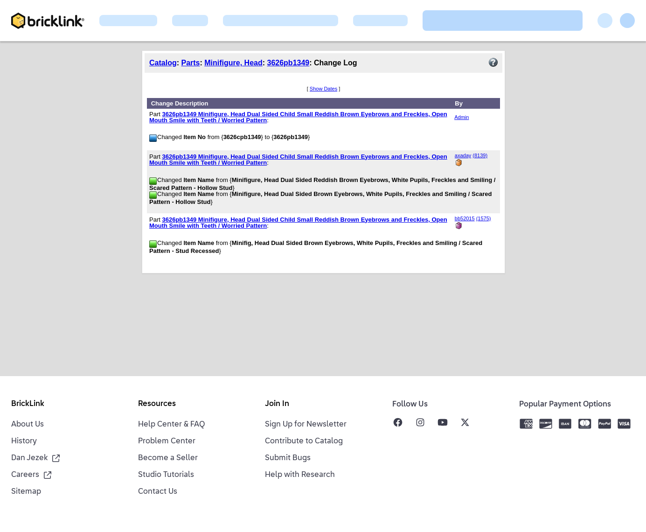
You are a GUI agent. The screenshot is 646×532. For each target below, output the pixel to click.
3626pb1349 (288, 63)
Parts (190, 63)
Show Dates (323, 88)
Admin (461, 117)
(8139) (479, 155)
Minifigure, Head (233, 63)
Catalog (163, 63)
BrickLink (27, 404)
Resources (157, 404)
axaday (463, 155)
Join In (277, 404)
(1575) (483, 218)
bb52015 (465, 218)
